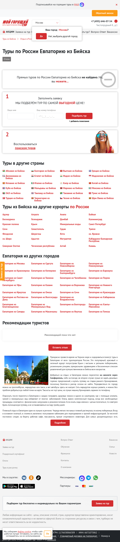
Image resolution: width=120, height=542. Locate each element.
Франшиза (65, 453)
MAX (76, 4)
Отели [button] (7, 59)
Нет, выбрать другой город (63, 36)
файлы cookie (24, 531)
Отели (5, 460)
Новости (113, 453)
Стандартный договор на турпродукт (79, 535)
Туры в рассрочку (10, 467)
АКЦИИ (7, 440)
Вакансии (113, 440)
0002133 (51, 539)
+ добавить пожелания (79, 121)
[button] (13, 171)
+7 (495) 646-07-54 (101, 21)
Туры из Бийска (9, 39)
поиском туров (25, 148)
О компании (66, 467)
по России (79, 206)
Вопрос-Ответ (67, 440)
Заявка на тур (8, 447)
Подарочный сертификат (13, 454)
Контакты (65, 460)
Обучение (65, 446)
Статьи (112, 446)
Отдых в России (27, 39)
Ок (47, 533)
